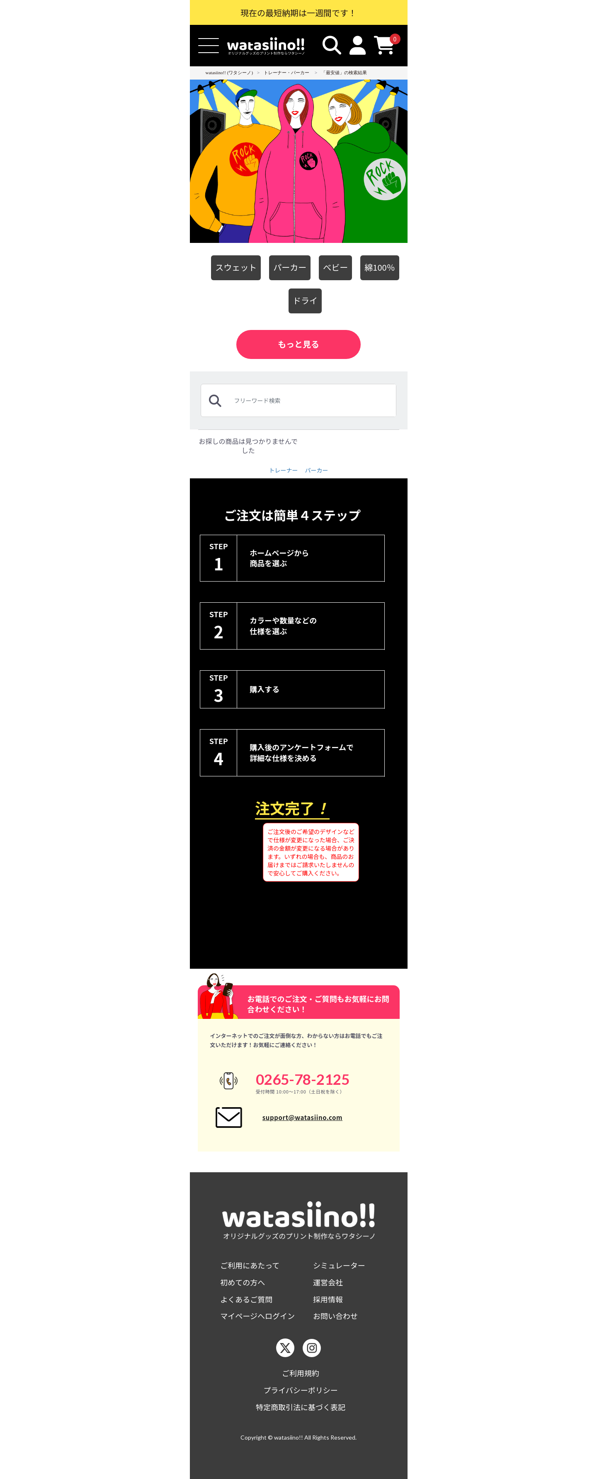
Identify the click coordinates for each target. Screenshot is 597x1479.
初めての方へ (242, 1282)
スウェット (236, 267)
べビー (335, 267)
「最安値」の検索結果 (344, 72)
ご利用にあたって (249, 1265)
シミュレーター (339, 1265)
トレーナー (283, 470)
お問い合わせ (335, 1316)
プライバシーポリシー (300, 1390)
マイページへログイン (257, 1316)
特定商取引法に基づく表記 (300, 1407)
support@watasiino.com (302, 1117)
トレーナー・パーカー (286, 72)
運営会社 (328, 1282)
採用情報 (328, 1299)
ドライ (305, 300)
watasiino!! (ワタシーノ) (229, 72)
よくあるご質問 (246, 1299)
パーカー (289, 267)
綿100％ (379, 267)
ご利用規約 (300, 1373)
